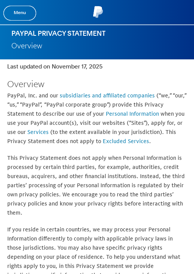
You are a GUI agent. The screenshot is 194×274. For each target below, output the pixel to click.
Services (38, 131)
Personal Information (132, 113)
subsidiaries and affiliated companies (107, 95)
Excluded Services (126, 141)
